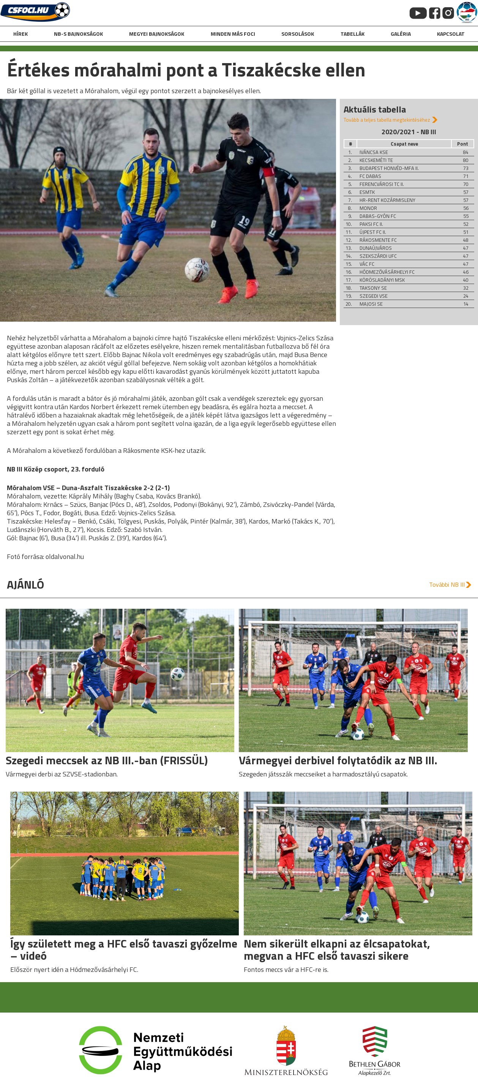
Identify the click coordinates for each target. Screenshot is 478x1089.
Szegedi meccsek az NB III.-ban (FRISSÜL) (107, 760)
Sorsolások (297, 34)
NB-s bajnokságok (78, 34)
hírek (20, 34)
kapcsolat (451, 34)
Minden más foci (233, 34)
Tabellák (352, 34)
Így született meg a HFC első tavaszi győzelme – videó (123, 949)
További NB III (447, 584)
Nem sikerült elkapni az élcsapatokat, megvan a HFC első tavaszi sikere (337, 949)
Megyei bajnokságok (156, 34)
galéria (401, 34)
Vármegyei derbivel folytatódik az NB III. (338, 760)
